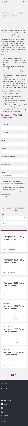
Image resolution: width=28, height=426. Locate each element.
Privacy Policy (7, 183)
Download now (7, 295)
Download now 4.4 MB (10, 365)
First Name (4, 124)
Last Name (4, 132)
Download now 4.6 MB (10, 319)
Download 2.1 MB (9, 272)
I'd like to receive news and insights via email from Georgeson (13, 188)
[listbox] (14, 218)
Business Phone (5, 164)
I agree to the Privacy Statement (12, 181)
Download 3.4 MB (9, 249)
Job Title (3, 140)
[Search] (23, 2)
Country (3, 172)
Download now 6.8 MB (10, 342)
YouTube (4, 411)
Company (4, 148)
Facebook (4, 404)
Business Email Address (8, 156)
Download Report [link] (9, 20)
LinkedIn (4, 415)
